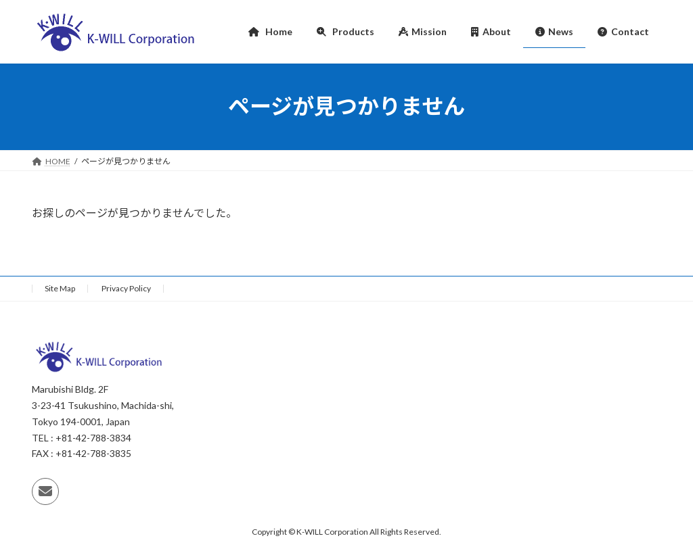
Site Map (60, 288)
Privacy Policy (126, 288)
